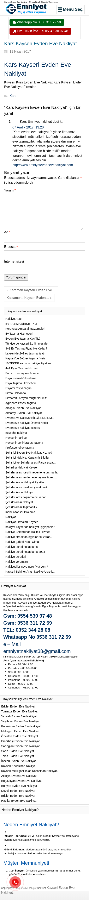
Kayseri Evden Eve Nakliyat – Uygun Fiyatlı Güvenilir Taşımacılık (31, 2)
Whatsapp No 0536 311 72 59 (38, 22)
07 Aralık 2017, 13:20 (28, 127)
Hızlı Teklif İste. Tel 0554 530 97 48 (42, 31)
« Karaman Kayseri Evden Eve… (31, 290)
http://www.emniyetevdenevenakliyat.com (42, 165)
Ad (7, 232)
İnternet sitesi (14, 261)
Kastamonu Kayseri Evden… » (29, 298)
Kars (13, 96)
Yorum (10, 190)
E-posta (11, 246)
